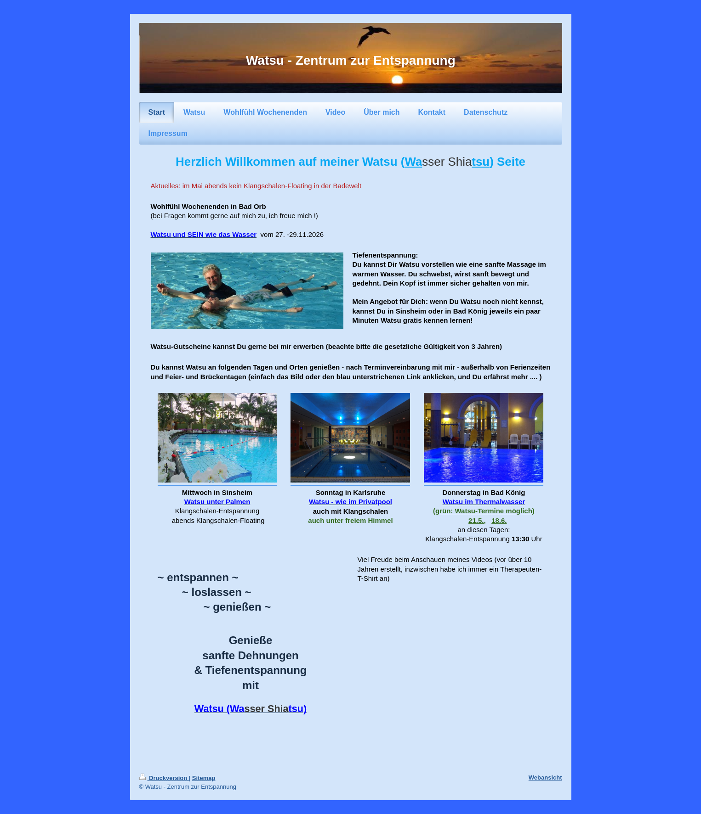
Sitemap (204, 778)
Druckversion (164, 778)
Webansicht (545, 777)
